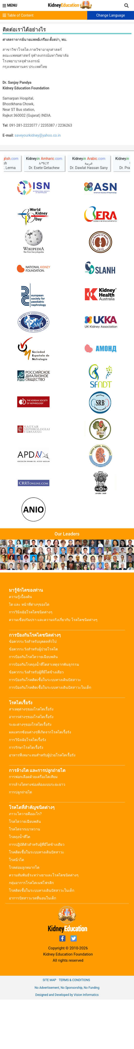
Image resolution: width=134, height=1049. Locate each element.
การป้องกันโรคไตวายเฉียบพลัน (33, 706)
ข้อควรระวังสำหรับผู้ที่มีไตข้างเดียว (36, 722)
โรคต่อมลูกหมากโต (24, 917)
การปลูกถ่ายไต (20, 842)
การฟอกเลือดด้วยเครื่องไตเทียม (33, 826)
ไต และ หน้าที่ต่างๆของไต (29, 654)
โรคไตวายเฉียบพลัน (25, 871)
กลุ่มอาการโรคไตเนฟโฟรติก (31, 932)
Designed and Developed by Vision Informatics (66, 1044)
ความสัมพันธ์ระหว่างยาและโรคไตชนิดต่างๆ (44, 925)
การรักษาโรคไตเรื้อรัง (26, 797)
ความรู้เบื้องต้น (20, 646)
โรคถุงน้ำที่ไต (19, 886)
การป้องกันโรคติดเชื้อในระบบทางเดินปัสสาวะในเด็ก (50, 737)
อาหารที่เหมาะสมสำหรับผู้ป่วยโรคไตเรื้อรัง (42, 805)
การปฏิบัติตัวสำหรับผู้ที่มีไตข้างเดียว (36, 894)
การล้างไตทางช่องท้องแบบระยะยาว (37, 834)
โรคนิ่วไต (16, 909)
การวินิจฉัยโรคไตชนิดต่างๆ (30, 662)
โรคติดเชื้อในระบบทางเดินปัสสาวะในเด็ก (41, 940)
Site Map (49, 1029)
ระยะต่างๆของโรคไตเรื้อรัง (30, 774)
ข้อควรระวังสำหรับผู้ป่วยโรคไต (33, 699)
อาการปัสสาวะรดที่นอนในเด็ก (32, 948)
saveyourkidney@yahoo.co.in (38, 135)
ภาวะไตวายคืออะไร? (25, 863)
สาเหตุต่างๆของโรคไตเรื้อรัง (31, 759)
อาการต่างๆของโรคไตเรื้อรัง (31, 766)
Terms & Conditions (74, 1029)
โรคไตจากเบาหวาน (24, 879)
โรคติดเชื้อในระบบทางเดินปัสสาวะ (36, 902)
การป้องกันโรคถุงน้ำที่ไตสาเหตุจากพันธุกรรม (44, 714)
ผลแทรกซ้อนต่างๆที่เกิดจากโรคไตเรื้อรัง (40, 782)
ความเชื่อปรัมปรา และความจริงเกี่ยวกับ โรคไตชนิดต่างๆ (53, 669)
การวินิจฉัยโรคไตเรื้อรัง (27, 789)
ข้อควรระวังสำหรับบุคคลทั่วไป (33, 691)
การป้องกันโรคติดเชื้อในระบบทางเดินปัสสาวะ (45, 729)
